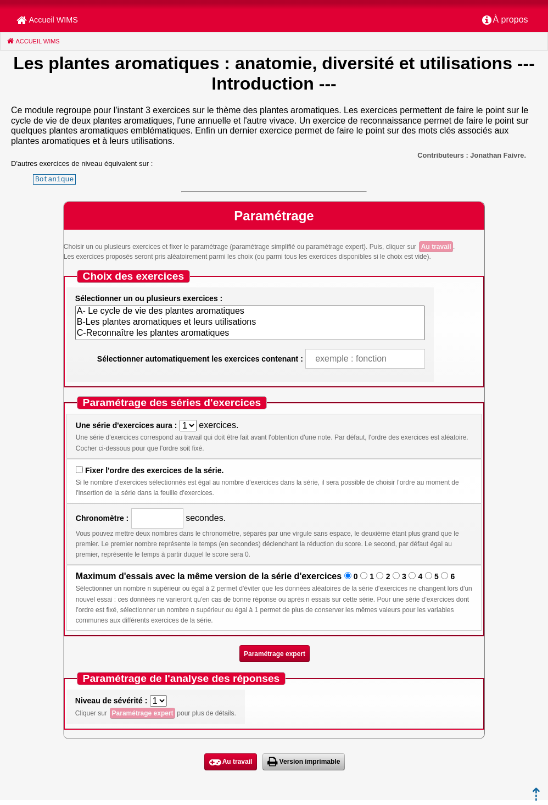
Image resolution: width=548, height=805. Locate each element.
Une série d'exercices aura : (126, 425)
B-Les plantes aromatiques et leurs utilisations (250, 322)
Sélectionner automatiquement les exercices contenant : (200, 358)
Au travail (436, 247)
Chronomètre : (102, 518)
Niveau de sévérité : (111, 700)
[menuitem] (505, 20)
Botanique (54, 179)
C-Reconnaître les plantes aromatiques (250, 333)
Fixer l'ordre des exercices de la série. (154, 470)
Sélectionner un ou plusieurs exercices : (148, 298)
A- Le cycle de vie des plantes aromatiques (250, 311)
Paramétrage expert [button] (274, 654)
